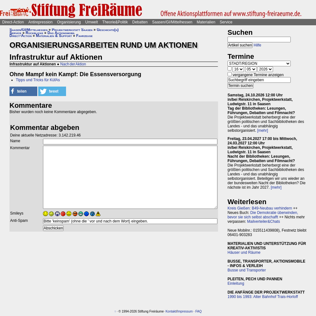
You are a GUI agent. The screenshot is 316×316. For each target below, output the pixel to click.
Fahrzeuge (84, 35)
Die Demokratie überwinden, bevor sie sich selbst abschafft (263, 214)
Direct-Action (13, 22)
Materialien (206, 22)
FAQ (198, 311)
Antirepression (40, 22)
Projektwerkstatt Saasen (72, 29)
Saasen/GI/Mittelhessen (172, 22)
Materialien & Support (54, 35)
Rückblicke (34, 33)
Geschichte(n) (107, 29)
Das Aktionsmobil (61, 33)
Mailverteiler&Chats (263, 221)
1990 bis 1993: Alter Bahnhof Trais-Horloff (263, 297)
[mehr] (262, 130)
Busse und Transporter (247, 270)
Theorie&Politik (115, 22)
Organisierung (69, 22)
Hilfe (257, 45)
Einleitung (236, 283)
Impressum (184, 311)
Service (226, 22)
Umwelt (91, 22)
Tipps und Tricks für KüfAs (38, 80)
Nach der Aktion (73, 64)
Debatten (140, 22)
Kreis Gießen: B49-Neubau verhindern (260, 208)
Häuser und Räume (244, 252)
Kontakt (171, 311)
